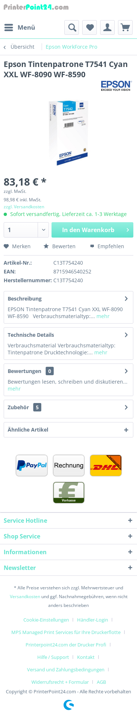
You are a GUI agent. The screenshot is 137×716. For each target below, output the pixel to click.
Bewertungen (24, 371)
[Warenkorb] (125, 27)
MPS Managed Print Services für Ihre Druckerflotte (66, 632)
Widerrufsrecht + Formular (60, 682)
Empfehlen (107, 246)
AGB (101, 682)
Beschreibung (25, 298)
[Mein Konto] (107, 27)
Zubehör (24, 407)
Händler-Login (92, 619)
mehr (102, 316)
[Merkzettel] (89, 27)
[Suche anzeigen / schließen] (71, 27)
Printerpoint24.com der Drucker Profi (66, 644)
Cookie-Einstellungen (46, 619)
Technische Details (31, 334)
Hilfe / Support (53, 657)
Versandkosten (25, 596)
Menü (19, 26)
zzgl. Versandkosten (24, 207)
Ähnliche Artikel (28, 429)
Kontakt (86, 657)
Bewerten (59, 246)
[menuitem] (19, 27)
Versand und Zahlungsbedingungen (65, 669)
